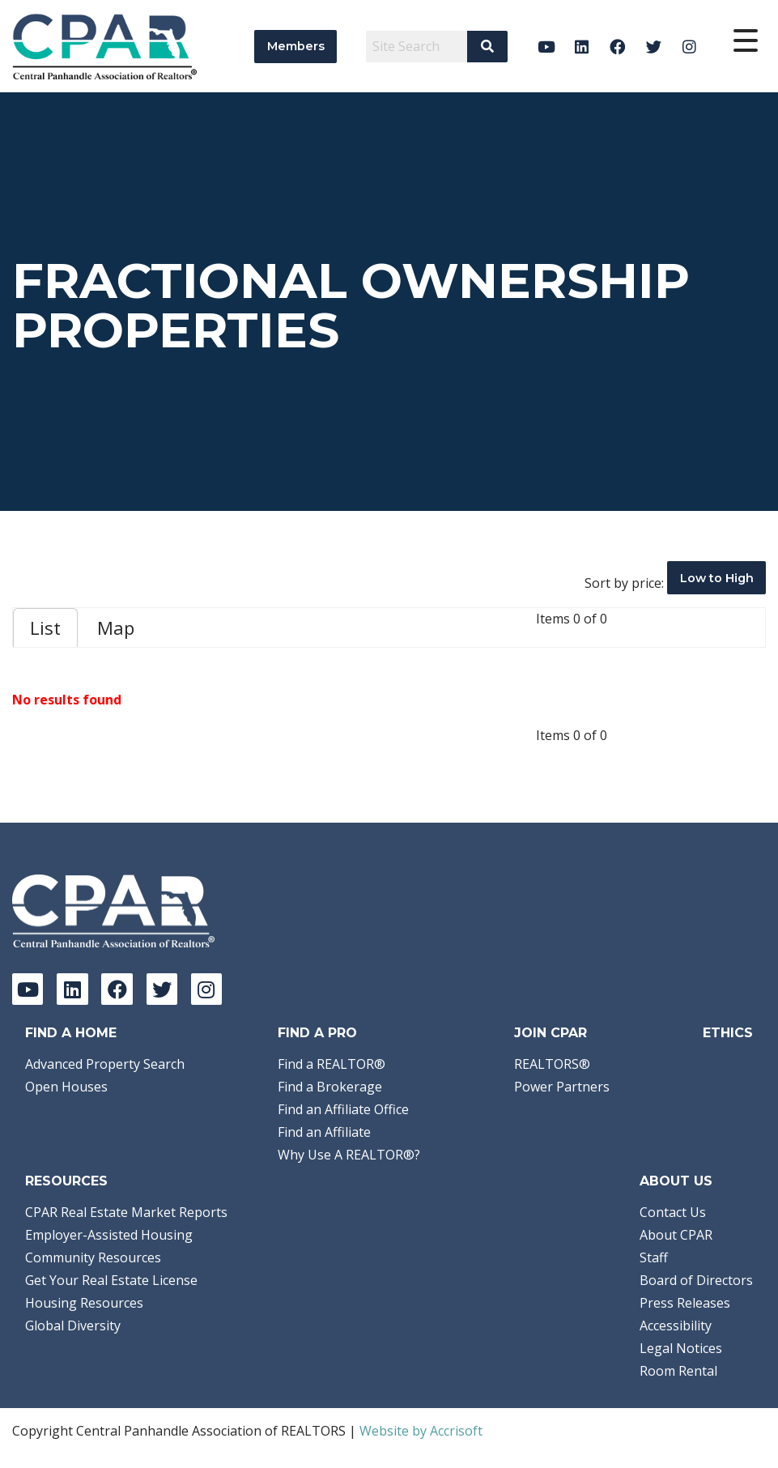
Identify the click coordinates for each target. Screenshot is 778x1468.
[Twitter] (653, 46)
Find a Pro (317, 1032)
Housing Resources (84, 1303)
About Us (676, 1181)
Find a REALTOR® (331, 1064)
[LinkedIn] (581, 46)
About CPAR (676, 1235)
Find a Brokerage (330, 1087)
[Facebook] (618, 46)
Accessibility (676, 1325)
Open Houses (66, 1087)
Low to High (717, 578)
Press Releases (685, 1303)
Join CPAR (550, 1032)
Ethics (728, 1032)
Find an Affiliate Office (343, 1109)
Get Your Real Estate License (111, 1280)
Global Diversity (73, 1325)
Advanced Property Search (105, 1064)
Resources (66, 1181)
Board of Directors (696, 1280)
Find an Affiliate (324, 1132)
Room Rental (678, 1371)
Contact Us (673, 1212)
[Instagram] (689, 46)
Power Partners (562, 1087)
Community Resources (93, 1257)
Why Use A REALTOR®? (349, 1155)
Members (296, 46)
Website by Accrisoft (421, 1431)
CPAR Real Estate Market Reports (126, 1212)
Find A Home (71, 1032)
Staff (654, 1257)
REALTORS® (552, 1064)
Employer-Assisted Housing (109, 1235)
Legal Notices (681, 1348)
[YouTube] (546, 46)
